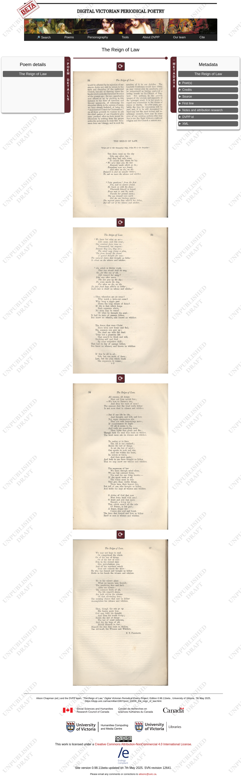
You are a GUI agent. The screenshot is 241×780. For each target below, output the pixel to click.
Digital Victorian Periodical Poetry (120, 11)
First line (188, 103)
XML (185, 123)
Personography (98, 37)
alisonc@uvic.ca (147, 774)
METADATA (174, 75)
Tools (125, 37)
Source (187, 96)
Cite (202, 37)
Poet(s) (187, 83)
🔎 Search (44, 37)
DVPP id (188, 116)
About (151, 37)
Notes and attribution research (202, 110)
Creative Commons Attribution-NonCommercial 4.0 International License (143, 744)
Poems (69, 37)
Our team (179, 37)
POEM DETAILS (68, 81)
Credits (187, 89)
